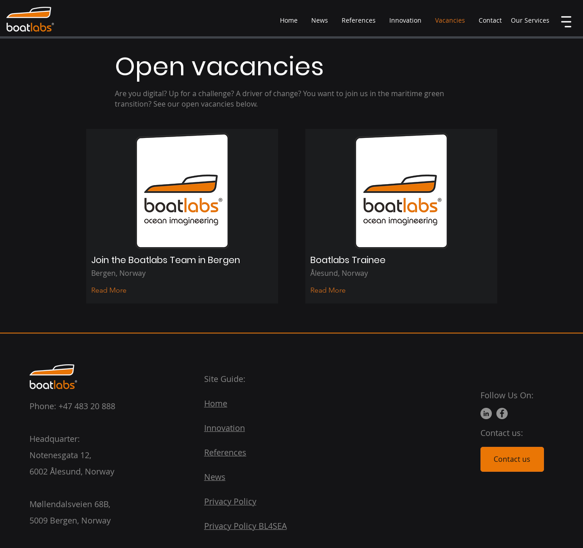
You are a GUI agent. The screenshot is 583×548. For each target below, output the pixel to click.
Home (215, 403)
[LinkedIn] (486, 413)
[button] (530, 20)
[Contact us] (512, 459)
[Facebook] (502, 413)
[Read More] (116, 290)
